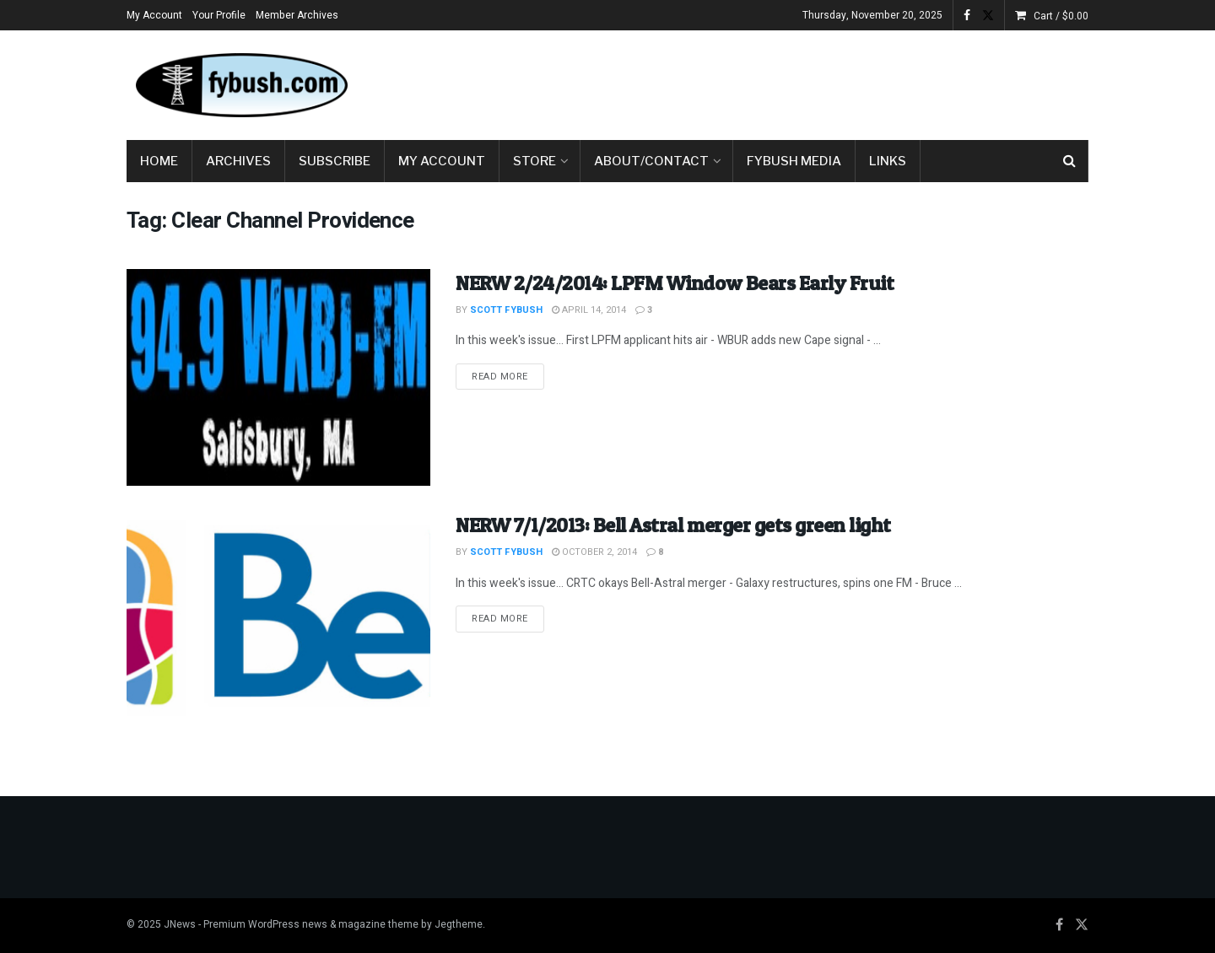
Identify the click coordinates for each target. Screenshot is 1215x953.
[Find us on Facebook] (1059, 925)
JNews (180, 924)
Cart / (1061, 16)
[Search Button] (1069, 161)
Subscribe (334, 161)
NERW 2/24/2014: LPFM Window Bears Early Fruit (675, 283)
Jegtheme (459, 924)
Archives (238, 161)
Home (159, 161)
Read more (508, 376)
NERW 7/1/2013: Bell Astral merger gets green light (673, 525)
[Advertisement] (781, 82)
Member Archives (297, 15)
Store (534, 161)
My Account (154, 15)
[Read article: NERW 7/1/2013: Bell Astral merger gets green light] (278, 619)
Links (887, 161)
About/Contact (651, 161)
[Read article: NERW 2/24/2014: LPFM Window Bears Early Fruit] (278, 377)
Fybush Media (794, 161)
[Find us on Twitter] (1081, 925)
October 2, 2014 (594, 552)
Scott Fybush (506, 310)
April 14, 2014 (589, 310)
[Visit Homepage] (240, 85)
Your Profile (219, 15)
